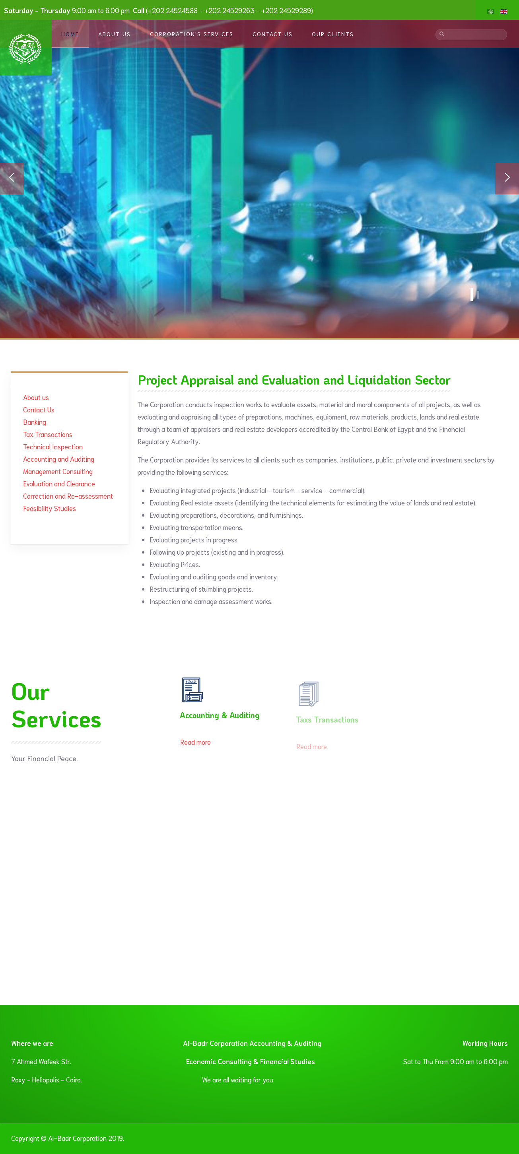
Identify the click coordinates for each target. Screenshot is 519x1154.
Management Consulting (58, 470)
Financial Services (471, 294)
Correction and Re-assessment (68, 495)
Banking (34, 421)
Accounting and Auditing (58, 458)
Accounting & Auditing (220, 718)
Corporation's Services (191, 33)
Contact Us (273, 33)
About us (36, 396)
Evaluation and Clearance (59, 483)
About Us (114, 33)
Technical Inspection (53, 446)
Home (70, 33)
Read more (195, 744)
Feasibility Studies (49, 507)
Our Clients (333, 33)
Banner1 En (478, 295)
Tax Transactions (47, 433)
